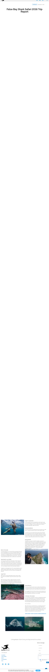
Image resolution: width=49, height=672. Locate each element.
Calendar (3, 655)
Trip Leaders (3, 656)
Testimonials (4, 659)
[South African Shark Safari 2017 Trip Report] (14, 624)
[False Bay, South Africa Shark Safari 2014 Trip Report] (34, 624)
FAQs (2, 660)
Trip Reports (35, 4)
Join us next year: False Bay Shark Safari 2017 (35, 613)
